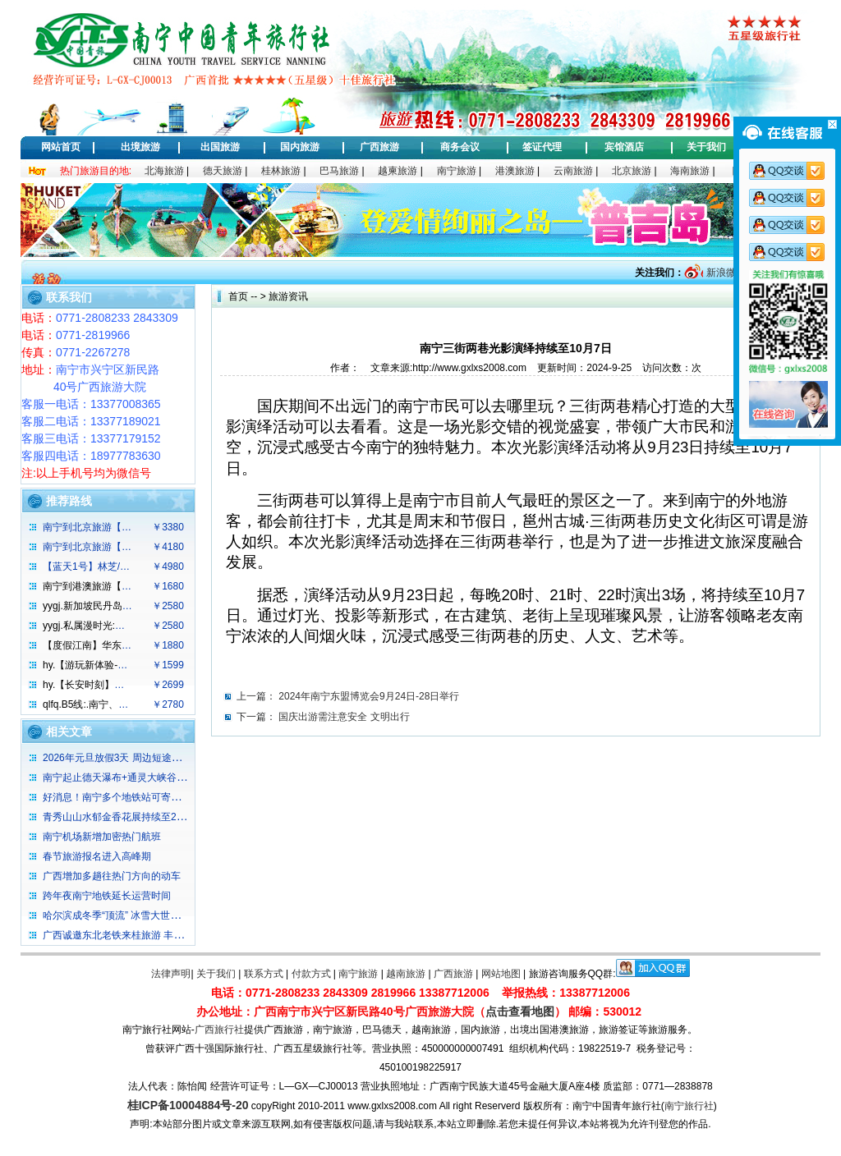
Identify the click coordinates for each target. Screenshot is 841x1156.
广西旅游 (379, 147)
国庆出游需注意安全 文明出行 (343, 716)
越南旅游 (405, 973)
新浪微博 (724, 272)
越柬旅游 (397, 171)
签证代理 (542, 147)
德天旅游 (222, 171)
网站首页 (60, 147)
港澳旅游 (515, 171)
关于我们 (706, 147)
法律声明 (171, 973)
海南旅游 (690, 171)
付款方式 (311, 973)
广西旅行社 (219, 1029)
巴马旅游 (339, 171)
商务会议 (460, 147)
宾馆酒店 (624, 147)
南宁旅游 (456, 171)
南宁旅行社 (689, 1106)
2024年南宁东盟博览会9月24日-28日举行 (368, 696)
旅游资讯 (288, 296)
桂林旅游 (281, 171)
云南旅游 (573, 171)
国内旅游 (299, 147)
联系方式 (263, 973)
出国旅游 (220, 147)
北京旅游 (631, 171)
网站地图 (501, 973)
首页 (238, 296)
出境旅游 (140, 147)
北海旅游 (164, 171)
